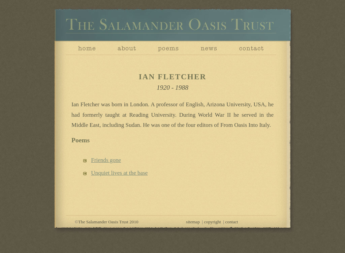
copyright (212, 221)
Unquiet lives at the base (119, 173)
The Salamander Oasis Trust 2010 (108, 221)
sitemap (193, 221)
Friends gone (106, 160)
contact (231, 221)
